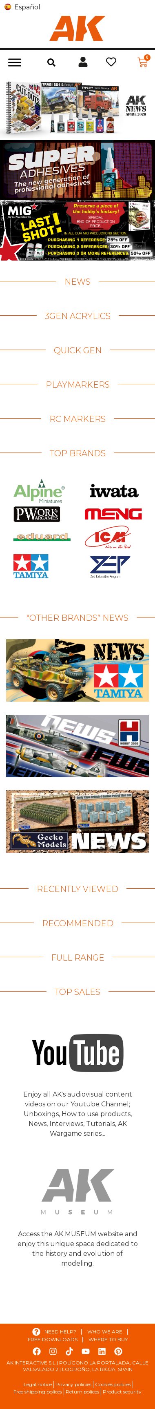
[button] (51, 62)
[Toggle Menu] (14, 62)
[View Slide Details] (77, 107)
